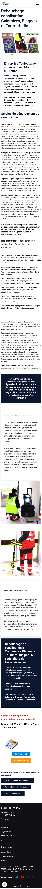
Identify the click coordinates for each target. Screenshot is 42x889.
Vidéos (3, 860)
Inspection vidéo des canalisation (18, 780)
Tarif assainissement (13, 793)
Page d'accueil (6, 832)
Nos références (6, 836)
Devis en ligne (6, 852)
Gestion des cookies (21, 886)
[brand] (6, 4)
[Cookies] (4, 884)
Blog (2, 840)
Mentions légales (7, 856)
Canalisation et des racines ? (16, 787)
